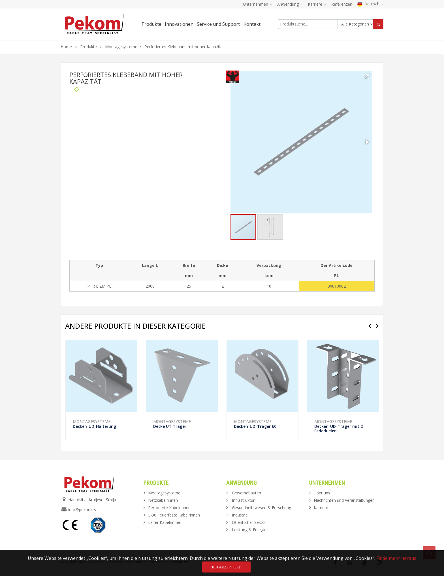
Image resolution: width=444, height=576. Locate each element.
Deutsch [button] (370, 4)
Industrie (240, 515)
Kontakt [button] (252, 24)
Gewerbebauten (246, 493)
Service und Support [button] (218, 24)
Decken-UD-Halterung (94, 426)
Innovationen (179, 24)
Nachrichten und (344, 500)
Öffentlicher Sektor (249, 522)
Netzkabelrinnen (163, 500)
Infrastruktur (243, 500)
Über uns (322, 493)
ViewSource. (179, 561)
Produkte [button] (151, 24)
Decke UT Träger (169, 426)
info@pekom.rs (82, 509)
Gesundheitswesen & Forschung (261, 507)
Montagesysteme (121, 46)
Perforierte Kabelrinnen (169, 507)
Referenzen (341, 4)
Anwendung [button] (290, 4)
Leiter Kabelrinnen (164, 522)
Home (66, 46)
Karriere (321, 507)
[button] (367, 76)
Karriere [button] (317, 4)
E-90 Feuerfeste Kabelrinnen (174, 515)
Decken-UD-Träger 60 (255, 426)
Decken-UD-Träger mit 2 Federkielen (338, 428)
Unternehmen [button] (257, 4)
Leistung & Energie (249, 529)
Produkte (89, 46)
